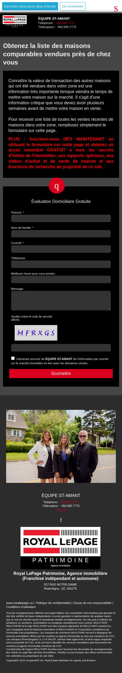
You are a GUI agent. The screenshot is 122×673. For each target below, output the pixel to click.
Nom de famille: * (22, 227)
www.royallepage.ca (19, 606)
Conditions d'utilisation (21, 610)
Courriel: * (17, 243)
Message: (17, 288)
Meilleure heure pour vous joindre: (33, 273)
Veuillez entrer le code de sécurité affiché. (31, 321)
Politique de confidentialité (53, 606)
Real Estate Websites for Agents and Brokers (70, 663)
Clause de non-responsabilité (92, 606)
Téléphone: (18, 258)
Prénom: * (17, 212)
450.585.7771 (65, 23)
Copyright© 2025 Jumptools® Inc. (25, 663)
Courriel (61, 513)
